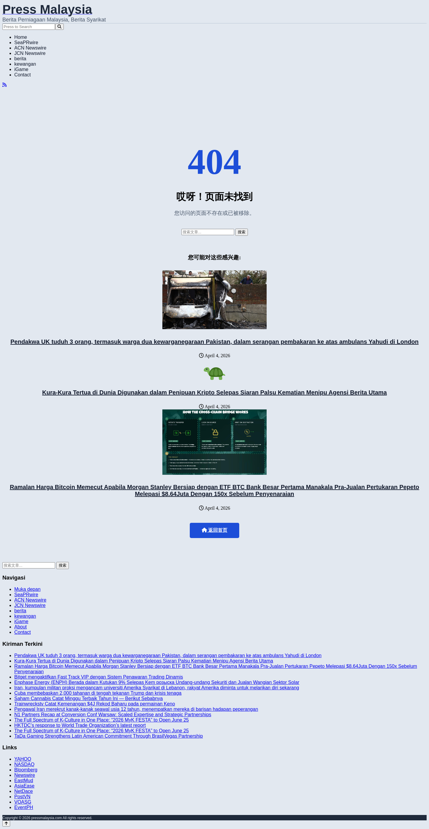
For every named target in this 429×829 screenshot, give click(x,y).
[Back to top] (6, 823)
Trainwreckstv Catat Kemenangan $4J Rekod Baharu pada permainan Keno (94, 703)
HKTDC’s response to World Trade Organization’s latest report (80, 725)
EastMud (23, 780)
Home (20, 37)
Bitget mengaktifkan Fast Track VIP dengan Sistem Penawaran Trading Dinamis (98, 676)
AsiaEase (24, 785)
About (20, 626)
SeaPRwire (26, 42)
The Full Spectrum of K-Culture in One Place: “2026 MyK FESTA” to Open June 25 (101, 719)
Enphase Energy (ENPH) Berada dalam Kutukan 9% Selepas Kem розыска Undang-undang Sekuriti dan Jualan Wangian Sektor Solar (156, 682)
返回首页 (214, 530)
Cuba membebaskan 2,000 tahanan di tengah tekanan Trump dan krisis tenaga (97, 693)
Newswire (24, 775)
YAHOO (22, 759)
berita (20, 58)
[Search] (59, 27)
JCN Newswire (30, 53)
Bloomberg (25, 769)
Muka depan (27, 589)
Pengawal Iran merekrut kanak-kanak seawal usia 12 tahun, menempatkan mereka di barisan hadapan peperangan (136, 709)
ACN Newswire (30, 47)
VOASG (22, 802)
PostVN (22, 796)
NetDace (23, 791)
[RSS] (4, 84)
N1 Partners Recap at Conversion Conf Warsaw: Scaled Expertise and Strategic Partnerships (112, 714)
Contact (22, 74)
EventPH (23, 807)
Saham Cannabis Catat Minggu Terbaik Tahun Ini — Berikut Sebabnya (88, 698)
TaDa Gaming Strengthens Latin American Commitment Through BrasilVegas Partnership (108, 736)
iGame (21, 69)
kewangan (25, 64)
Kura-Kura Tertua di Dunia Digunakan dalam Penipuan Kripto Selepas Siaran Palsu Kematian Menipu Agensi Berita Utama (214, 392)
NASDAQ (24, 764)
